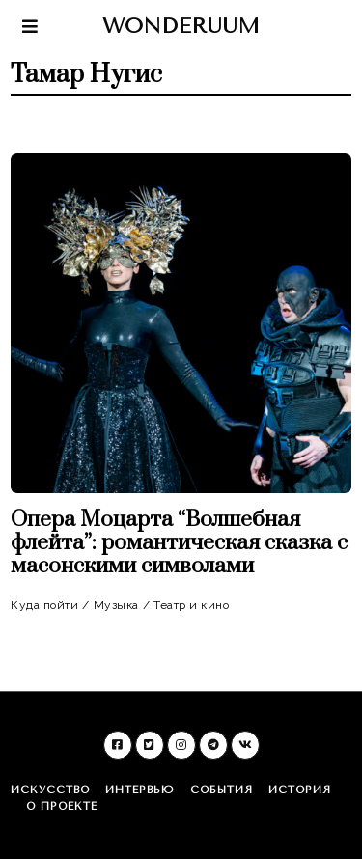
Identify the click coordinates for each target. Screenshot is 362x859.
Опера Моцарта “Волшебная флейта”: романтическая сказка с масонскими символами (179, 543)
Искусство (50, 790)
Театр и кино (191, 605)
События (221, 790)
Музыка (116, 605)
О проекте (61, 806)
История (299, 790)
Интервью (140, 790)
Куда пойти (44, 605)
